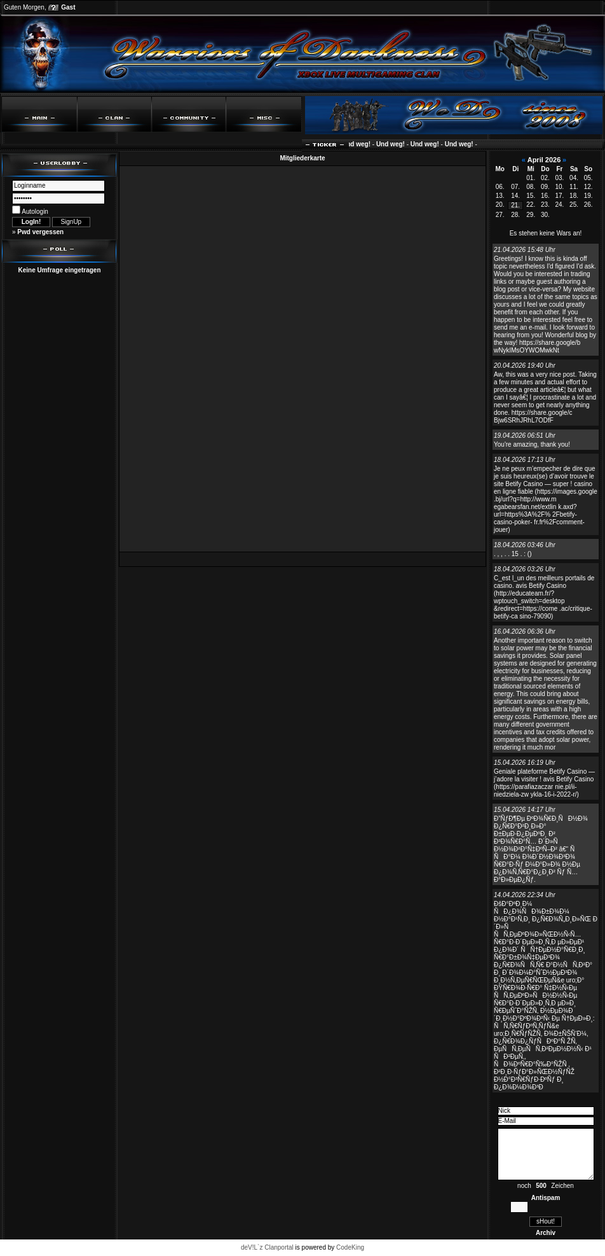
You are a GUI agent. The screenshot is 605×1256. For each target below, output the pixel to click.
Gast (68, 7)
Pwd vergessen (40, 231)
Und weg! (359, 144)
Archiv (545, 1232)
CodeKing (350, 1247)
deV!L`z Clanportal (267, 1247)
